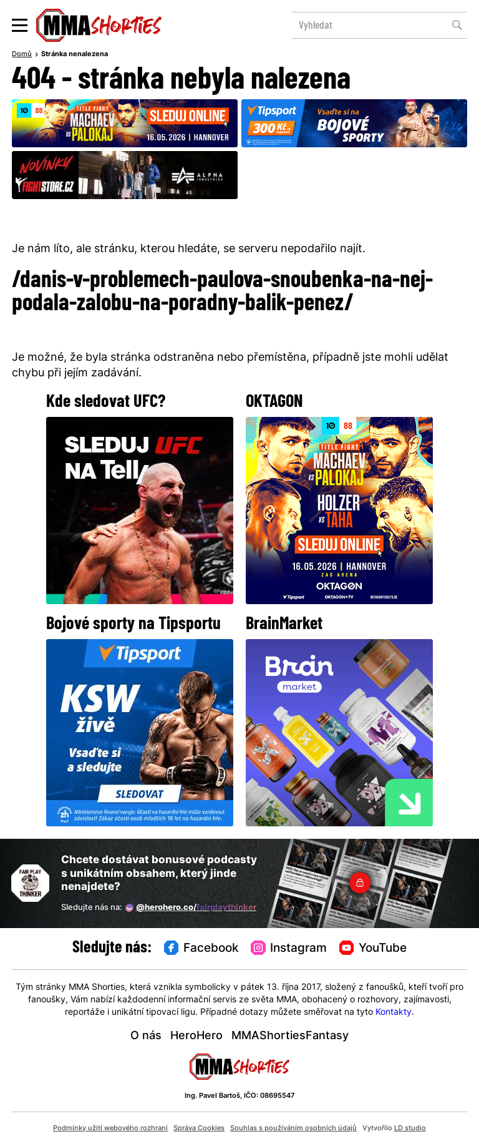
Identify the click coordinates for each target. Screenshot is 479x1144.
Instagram (289, 948)
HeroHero (196, 1036)
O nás (146, 1036)
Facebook (201, 948)
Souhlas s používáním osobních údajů (293, 1128)
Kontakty (393, 1012)
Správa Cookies (199, 1128)
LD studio (410, 1128)
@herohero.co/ (190, 908)
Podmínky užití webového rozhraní (110, 1128)
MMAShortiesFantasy (290, 1036)
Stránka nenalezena (74, 54)
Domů (22, 54)
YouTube (373, 948)
